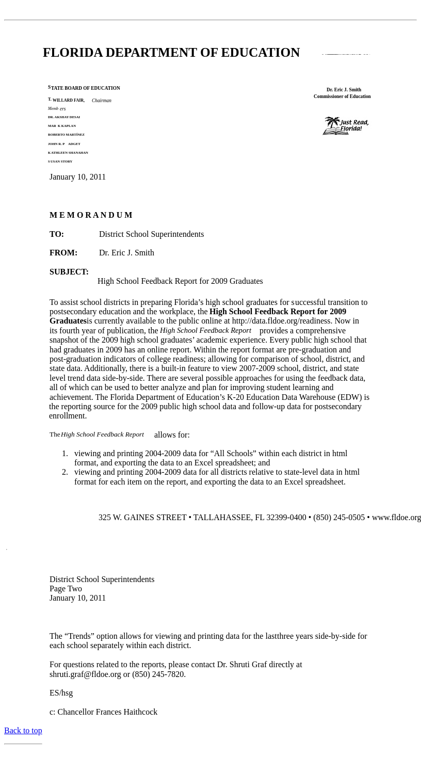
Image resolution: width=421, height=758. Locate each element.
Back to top (23, 730)
